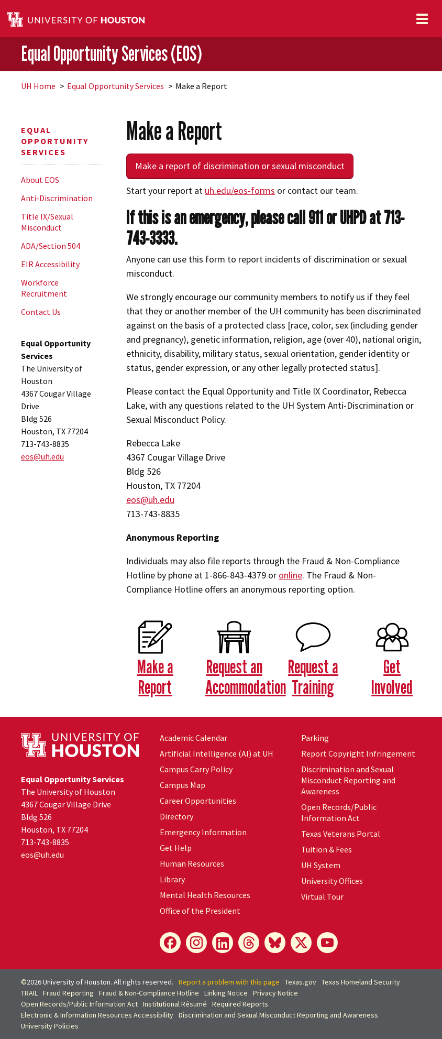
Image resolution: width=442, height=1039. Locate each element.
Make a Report (155, 676)
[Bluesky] (274, 942)
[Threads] (248, 942)
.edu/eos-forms (240, 190)
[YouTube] (327, 942)
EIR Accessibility (50, 264)
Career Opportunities (198, 800)
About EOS (40, 179)
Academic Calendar (193, 737)
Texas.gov (300, 982)
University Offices (332, 881)
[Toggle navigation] (422, 18)
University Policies (50, 1026)
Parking (315, 737)
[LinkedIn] (222, 942)
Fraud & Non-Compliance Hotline (149, 993)
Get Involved (392, 676)
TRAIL (29, 993)
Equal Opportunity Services (115, 86)
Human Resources (192, 863)
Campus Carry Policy (196, 769)
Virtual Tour (322, 896)
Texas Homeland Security (361, 982)
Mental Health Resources (205, 895)
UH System (320, 865)
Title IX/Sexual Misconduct (47, 222)
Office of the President (200, 910)
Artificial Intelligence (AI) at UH (216, 753)
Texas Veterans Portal (340, 833)
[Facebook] (170, 942)
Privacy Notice (275, 993)
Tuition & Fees (326, 849)
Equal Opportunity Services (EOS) (111, 53)
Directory (176, 816)
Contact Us (41, 312)
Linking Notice (226, 993)
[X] (301, 942)
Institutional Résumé (175, 1004)
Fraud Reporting (68, 993)
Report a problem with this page (229, 982)
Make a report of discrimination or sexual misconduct (240, 166)
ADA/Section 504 (50, 245)
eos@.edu (42, 456)
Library (172, 879)
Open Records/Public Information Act (339, 812)
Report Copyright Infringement (358, 753)
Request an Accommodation (245, 676)
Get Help (176, 848)
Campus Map (182, 785)
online (290, 575)
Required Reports (240, 1004)
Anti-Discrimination (57, 198)
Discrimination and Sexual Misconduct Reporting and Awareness (348, 780)
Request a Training (313, 676)
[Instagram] (196, 942)
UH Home (38, 86)
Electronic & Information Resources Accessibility (97, 1015)
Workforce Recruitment (44, 288)
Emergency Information (203, 832)
